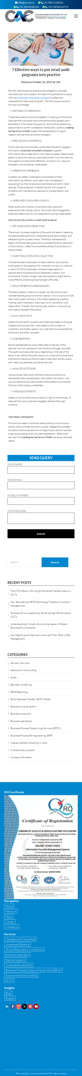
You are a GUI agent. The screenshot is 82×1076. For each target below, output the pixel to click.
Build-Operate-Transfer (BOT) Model (30, 699)
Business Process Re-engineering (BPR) (32, 735)
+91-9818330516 (27, 6)
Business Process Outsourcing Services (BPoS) (33, 970)
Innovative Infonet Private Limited (48, 1073)
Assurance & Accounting (23, 670)
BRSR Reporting (19, 691)
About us (11, 911)
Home (9, 906)
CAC (58, 82)
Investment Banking (17, 944)
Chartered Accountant (22, 750)
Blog (8, 993)
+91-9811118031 (52, 2)
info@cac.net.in (24, 2)
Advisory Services (20, 662)
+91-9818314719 (56, 6)
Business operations (21, 720)
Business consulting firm (23, 706)
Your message (41, 517)
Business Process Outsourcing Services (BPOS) (36, 728)
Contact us (12, 927)
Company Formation (21, 757)
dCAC (9, 980)
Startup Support (15, 960)
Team (9, 916)
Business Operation (17, 954)
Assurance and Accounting (21, 975)
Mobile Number (41, 498)
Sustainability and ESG (19, 965)
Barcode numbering (21, 684)
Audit (13, 677)
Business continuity (21, 713)
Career (10, 921)
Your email (41, 482)
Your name (41, 467)
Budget (10, 998)
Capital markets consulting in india (29, 742)
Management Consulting (20, 939)
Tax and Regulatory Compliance (24, 949)
